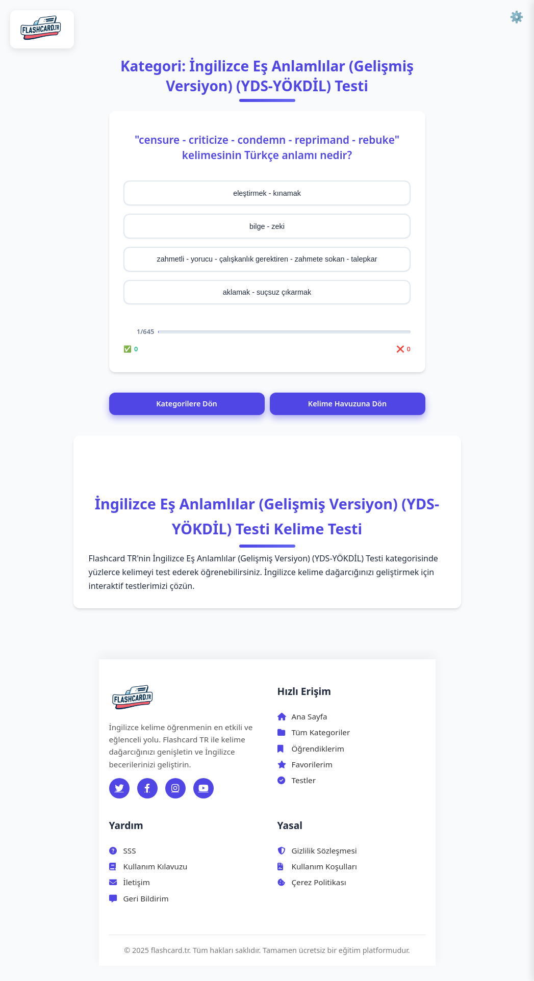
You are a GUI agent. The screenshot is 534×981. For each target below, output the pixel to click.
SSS (122, 850)
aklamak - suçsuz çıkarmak (267, 292)
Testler (296, 780)
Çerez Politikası (311, 882)
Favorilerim (305, 764)
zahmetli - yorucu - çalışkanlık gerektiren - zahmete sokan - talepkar (267, 259)
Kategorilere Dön (186, 403)
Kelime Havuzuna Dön (347, 403)
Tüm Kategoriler (313, 732)
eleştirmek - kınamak (267, 193)
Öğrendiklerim (310, 748)
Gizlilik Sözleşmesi (317, 850)
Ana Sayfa (302, 716)
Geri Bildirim (139, 898)
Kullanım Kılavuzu (148, 866)
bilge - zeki (267, 226)
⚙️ (517, 17)
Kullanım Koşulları (317, 866)
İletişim (129, 882)
